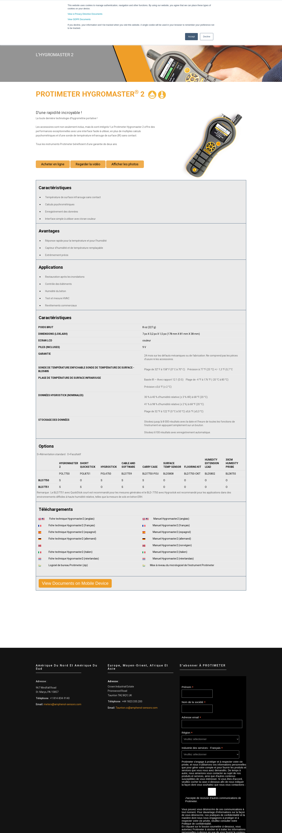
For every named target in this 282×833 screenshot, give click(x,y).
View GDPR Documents (79, 19)
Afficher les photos (125, 166)
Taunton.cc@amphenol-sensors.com (137, 707)
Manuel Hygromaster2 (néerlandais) (174, 558)
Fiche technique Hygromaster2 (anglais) (73, 518)
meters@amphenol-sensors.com (62, 704)
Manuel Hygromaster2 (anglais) (172, 518)
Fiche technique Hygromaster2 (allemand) (73, 538)
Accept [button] (191, 36)
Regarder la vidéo (88, 166)
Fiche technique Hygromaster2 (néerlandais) (75, 558)
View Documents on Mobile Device (75, 583)
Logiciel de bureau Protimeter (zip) (69, 565)
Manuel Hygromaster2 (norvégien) (173, 545)
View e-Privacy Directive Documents (85, 14)
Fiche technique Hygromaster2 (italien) (72, 551)
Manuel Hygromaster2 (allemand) (173, 538)
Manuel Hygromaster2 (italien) (171, 551)
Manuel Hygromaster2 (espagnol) (173, 532)
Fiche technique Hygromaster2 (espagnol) (73, 532)
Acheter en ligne (52, 166)
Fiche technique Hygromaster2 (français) (73, 525)
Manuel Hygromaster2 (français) (172, 525)
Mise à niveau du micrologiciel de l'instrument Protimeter (183, 565)
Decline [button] (206, 36)
